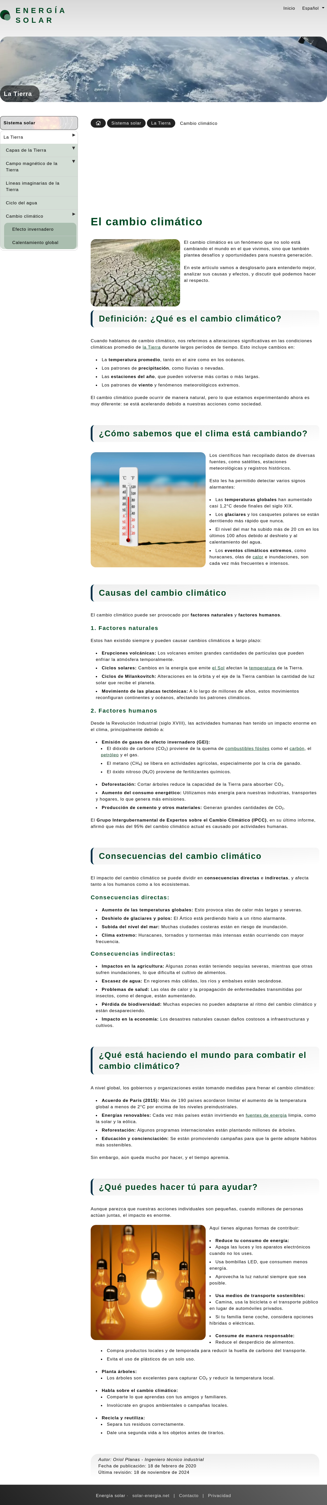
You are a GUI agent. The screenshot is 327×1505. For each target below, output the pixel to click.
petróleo (110, 754)
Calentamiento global (35, 242)
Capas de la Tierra (26, 150)
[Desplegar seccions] (72, 136)
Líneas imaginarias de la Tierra (33, 186)
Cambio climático (24, 216)
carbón (297, 748)
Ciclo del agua (21, 202)
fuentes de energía (266, 1115)
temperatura (262, 667)
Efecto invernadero (33, 229)
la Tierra (152, 347)
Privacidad (219, 1495)
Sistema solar (20, 122)
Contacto (189, 1495)
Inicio (289, 8)
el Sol (218, 667)
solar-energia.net (151, 1495)
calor (258, 556)
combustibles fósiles (247, 748)
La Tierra (13, 137)
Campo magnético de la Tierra (31, 166)
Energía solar (41, 15)
